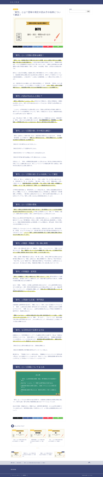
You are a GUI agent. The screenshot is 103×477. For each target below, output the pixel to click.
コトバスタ (14, 2)
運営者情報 (13, 469)
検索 (70, 9)
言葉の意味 (16, 9)
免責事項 (24, 475)
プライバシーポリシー (16, 475)
